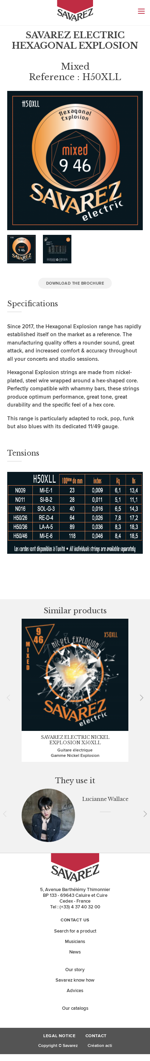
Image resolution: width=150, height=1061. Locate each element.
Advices (75, 991)
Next (139, 697)
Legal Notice (59, 1036)
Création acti (100, 1045)
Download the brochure (75, 283)
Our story (75, 970)
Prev (11, 697)
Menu (141, 11)
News (75, 952)
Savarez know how (75, 980)
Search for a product (75, 931)
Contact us (75, 920)
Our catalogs (75, 1008)
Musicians (75, 941)
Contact (96, 1036)
